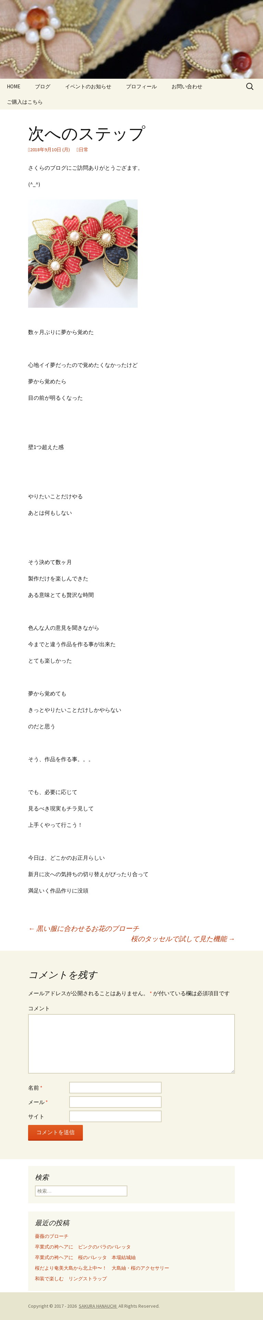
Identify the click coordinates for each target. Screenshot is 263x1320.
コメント (39, 1008)
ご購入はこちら (25, 102)
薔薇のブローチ (51, 1236)
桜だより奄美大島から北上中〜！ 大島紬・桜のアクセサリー (102, 1268)
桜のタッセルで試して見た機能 (183, 938)
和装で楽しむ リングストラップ (71, 1279)
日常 (83, 149)
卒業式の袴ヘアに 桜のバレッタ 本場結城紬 (85, 1257)
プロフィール (141, 86)
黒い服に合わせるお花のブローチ (83, 928)
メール (38, 1102)
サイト (36, 1116)
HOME (13, 86)
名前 (35, 1087)
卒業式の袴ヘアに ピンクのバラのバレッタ (83, 1247)
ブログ (42, 86)
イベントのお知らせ (88, 86)
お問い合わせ (187, 86)
